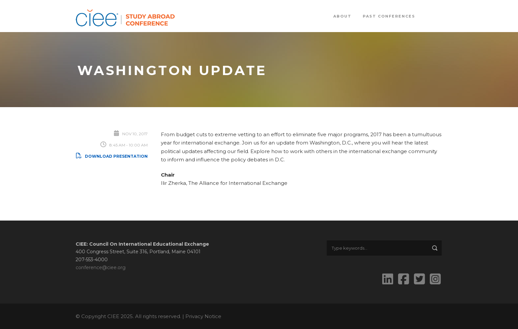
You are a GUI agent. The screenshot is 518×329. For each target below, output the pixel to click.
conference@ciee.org (101, 267)
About (342, 16)
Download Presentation (112, 156)
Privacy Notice (203, 316)
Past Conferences (389, 16)
